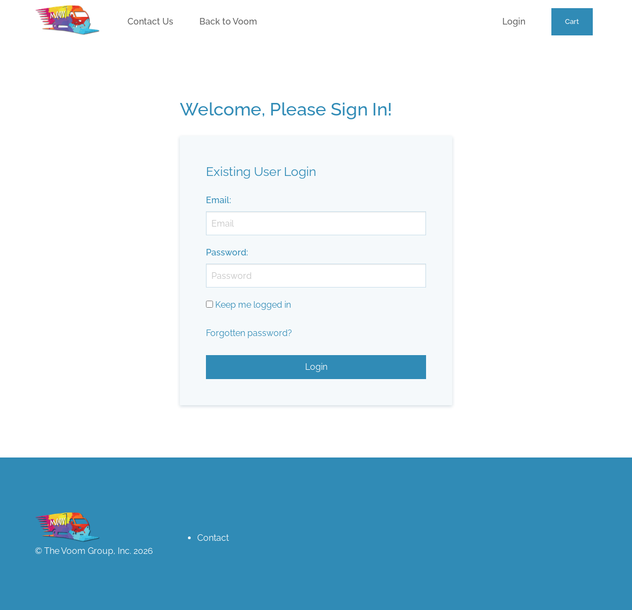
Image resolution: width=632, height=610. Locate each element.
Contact (213, 538)
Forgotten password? (249, 333)
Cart (572, 21)
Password (226, 252)
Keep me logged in (253, 305)
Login (513, 21)
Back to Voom (228, 21)
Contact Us (150, 21)
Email (217, 200)
